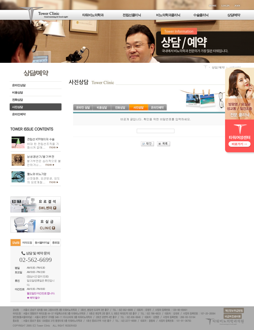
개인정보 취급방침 (234, 310)
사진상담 (17, 107)
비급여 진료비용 (232, 316)
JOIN (237, 5)
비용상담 (17, 92)
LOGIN (225, 5)
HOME (213, 5)
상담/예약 (233, 15)
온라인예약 (18, 114)
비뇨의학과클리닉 (168, 15)
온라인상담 (18, 85)
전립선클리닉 (132, 15)
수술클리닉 (200, 15)
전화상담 (17, 99)
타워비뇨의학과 (92, 15)
